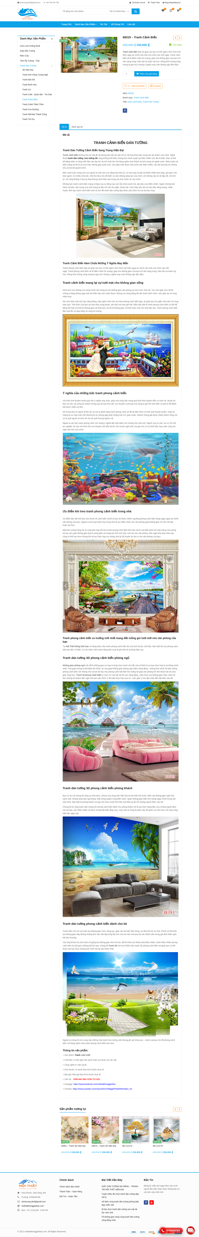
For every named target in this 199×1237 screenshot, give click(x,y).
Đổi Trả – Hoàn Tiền (69, 1196)
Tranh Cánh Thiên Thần (33, 104)
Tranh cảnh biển (130, 52)
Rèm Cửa (24, 56)
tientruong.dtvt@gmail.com (34, 1201)
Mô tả (64, 127)
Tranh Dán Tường (151, 102)
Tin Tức (103, 24)
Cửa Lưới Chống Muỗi (30, 46)
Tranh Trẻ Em (28, 119)
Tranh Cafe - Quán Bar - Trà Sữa (37, 94)
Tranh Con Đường (30, 109)
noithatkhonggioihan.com (32, 1206)
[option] (89, 55)
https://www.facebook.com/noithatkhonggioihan (94, 1084)
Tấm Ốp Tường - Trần (30, 61)
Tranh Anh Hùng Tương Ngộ (35, 75)
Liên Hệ (131, 24)
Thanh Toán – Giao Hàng (71, 1191)
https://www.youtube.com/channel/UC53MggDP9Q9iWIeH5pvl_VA (102, 1089)
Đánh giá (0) (77, 127)
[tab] (64, 127)
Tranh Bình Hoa (29, 84)
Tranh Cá (26, 89)
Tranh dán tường (74, 657)
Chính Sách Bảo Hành (70, 1186)
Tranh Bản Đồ (28, 79)
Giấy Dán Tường (27, 51)
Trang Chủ (66, 24)
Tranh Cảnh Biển (141, 97)
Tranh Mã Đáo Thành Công (34, 114)
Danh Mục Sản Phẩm (86, 24)
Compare (157, 86)
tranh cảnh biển (135, 102)
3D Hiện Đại (27, 70)
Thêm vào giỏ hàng (148, 74)
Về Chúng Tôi (117, 24)
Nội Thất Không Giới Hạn (77, 646)
